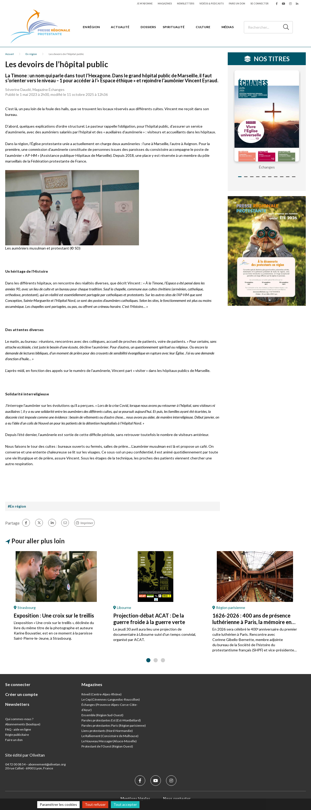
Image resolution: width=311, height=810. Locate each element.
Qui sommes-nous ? (19, 719)
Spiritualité (174, 27)
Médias (227, 27)
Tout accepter (125, 804)
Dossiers (148, 27)
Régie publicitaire (17, 735)
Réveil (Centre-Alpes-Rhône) (101, 694)
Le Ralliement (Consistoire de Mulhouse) (109, 736)
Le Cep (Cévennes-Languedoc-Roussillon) (110, 699)
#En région (17, 506)
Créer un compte (21, 694)
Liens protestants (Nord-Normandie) (107, 731)
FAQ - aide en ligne (18, 729)
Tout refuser (95, 804)
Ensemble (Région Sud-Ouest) (102, 715)
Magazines (165, 3)
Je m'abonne (145, 3)
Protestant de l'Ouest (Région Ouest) (107, 746)
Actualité (120, 27)
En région (91, 27)
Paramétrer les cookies (58, 804)
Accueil (9, 53)
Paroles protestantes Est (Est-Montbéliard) (111, 720)
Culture (203, 27)
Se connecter (259, 3)
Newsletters (185, 3)
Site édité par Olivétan (25, 754)
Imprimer (86, 523)
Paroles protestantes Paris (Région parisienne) (113, 725)
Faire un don (237, 3)
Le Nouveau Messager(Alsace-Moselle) (109, 741)
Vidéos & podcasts (211, 3)
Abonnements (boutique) (22, 724)
